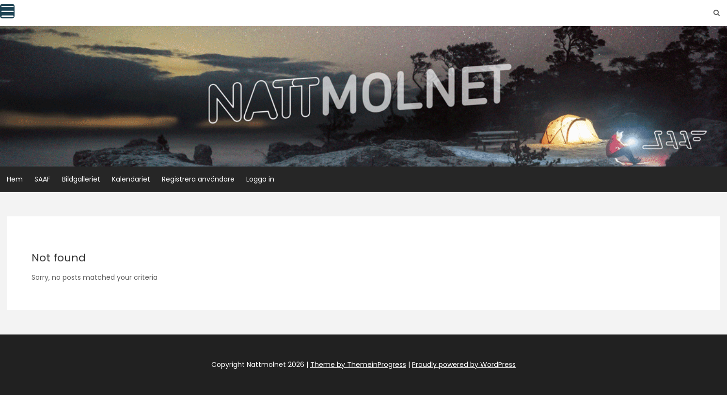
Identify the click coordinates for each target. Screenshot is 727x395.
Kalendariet (131, 179)
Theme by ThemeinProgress (358, 364)
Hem (15, 179)
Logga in (260, 179)
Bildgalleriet (81, 179)
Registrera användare (198, 179)
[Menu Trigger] (7, 11)
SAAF (42, 179)
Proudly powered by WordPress (464, 364)
